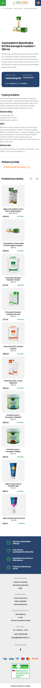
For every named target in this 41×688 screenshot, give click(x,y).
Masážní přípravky (30, 8)
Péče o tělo (18, 8)
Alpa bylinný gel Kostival (14, 519)
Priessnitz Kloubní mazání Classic (13, 280)
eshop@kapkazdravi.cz (20, 638)
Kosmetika (8, 8)
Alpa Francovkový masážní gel (13, 486)
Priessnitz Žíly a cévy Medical (13, 383)
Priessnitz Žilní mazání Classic (13, 348)
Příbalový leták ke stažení (16, 167)
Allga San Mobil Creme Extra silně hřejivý (13, 211)
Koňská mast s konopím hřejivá (13, 451)
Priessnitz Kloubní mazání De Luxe (13, 314)
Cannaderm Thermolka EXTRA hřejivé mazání (13, 245)
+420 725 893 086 (20, 634)
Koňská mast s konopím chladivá (13, 417)
